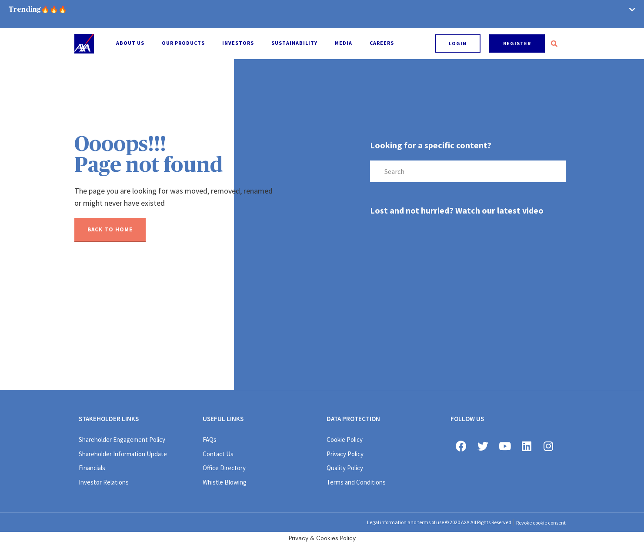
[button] (457, 43)
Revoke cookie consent (541, 522)
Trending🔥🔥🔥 (38, 9)
